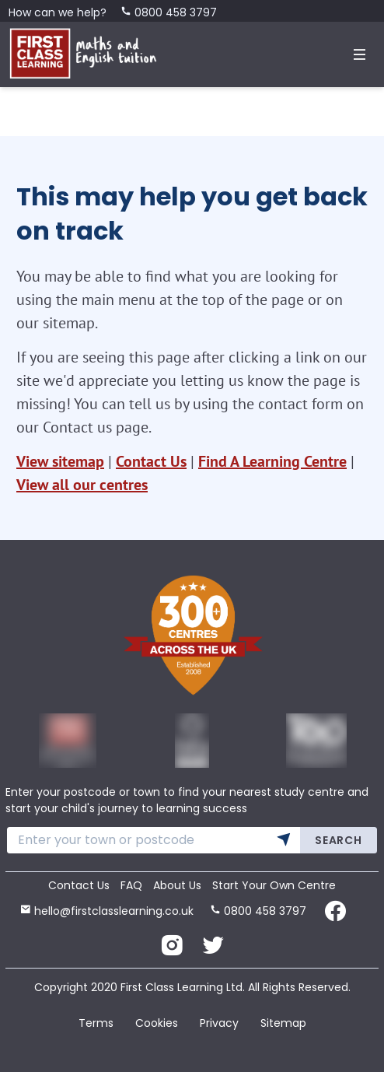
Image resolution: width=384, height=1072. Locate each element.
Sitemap (283, 1023)
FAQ (131, 885)
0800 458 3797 (168, 12)
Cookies (156, 1023)
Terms (96, 1023)
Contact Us (151, 461)
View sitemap (60, 461)
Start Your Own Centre (274, 885)
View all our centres (82, 485)
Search (338, 840)
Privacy (219, 1023)
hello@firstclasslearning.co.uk (107, 911)
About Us (177, 885)
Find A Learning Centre (272, 461)
